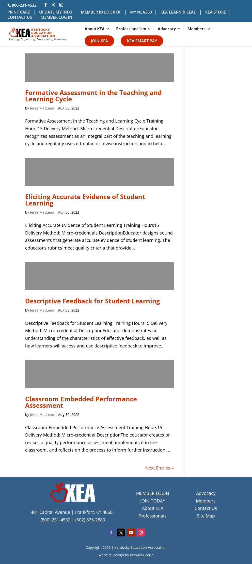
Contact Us (206, 508)
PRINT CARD (19, 12)
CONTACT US (19, 17)
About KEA (95, 29)
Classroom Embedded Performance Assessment (81, 402)
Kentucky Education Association (140, 547)
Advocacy (167, 29)
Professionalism (131, 29)
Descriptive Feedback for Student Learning (92, 301)
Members (196, 29)
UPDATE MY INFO (55, 12)
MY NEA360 (141, 12)
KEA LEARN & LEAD (178, 12)
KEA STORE (215, 12)
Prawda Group (142, 555)
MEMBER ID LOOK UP (101, 12)
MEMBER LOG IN (56, 17)
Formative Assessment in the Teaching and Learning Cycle (93, 95)
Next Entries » (159, 468)
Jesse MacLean (42, 108)
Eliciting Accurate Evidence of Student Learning (85, 199)
